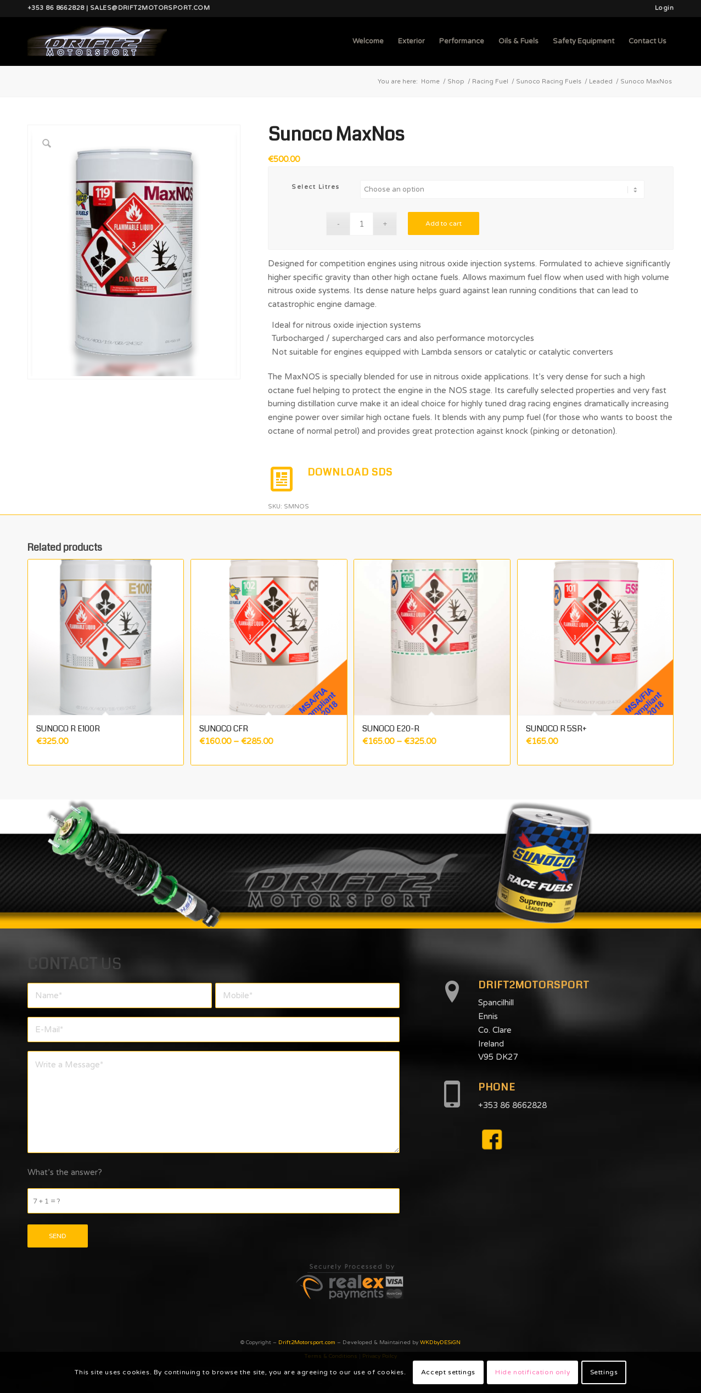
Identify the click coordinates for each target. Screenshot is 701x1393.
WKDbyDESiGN (440, 1342)
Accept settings (448, 1372)
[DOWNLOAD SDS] (281, 479)
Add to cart (443, 223)
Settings (604, 1372)
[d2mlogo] (97, 41)
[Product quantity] (361, 224)
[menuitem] (661, 8)
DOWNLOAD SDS (349, 472)
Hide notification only (532, 1372)
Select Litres (315, 187)
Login (664, 8)
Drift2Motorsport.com (306, 1342)
